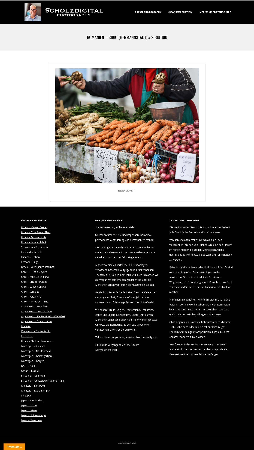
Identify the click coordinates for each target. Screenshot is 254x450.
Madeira (26, 326)
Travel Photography (148, 12)
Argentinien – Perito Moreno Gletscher (43, 316)
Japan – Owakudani (32, 400)
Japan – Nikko (29, 410)
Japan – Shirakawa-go (33, 415)
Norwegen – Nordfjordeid (36, 351)
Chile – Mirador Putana (34, 281)
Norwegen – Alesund (33, 346)
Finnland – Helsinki (31, 252)
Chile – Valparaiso (31, 296)
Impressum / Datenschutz (215, 12)
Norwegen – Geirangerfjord (37, 356)
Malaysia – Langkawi (33, 385)
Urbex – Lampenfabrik (33, 242)
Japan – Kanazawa (31, 420)
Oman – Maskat (30, 370)
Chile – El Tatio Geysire (34, 271)
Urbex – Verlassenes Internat (37, 267)
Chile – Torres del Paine (34, 301)
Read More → (127, 190)
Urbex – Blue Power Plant (35, 232)
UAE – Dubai (28, 365)
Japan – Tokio (29, 405)
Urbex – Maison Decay (34, 227)
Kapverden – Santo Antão (35, 331)
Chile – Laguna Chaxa (33, 286)
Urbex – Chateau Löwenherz (37, 341)
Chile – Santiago (30, 291)
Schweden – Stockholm (34, 247)
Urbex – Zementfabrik (33, 237)
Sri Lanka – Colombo (33, 375)
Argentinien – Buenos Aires (36, 321)
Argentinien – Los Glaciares (36, 311)
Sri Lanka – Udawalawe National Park (42, 380)
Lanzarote (27, 336)
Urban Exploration (180, 12)
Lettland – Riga (29, 262)
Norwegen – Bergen (32, 361)
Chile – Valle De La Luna (35, 276)
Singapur (26, 395)
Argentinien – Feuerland (34, 306)
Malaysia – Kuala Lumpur (35, 390)
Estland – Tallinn (30, 257)
